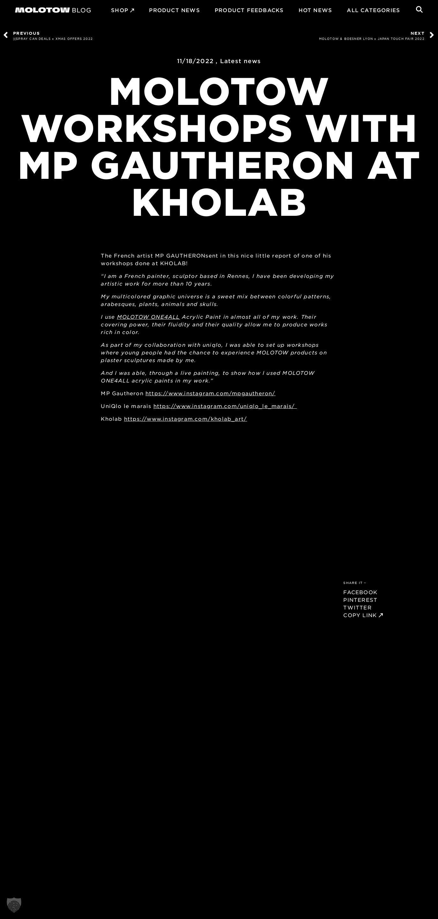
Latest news (240, 60)
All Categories (373, 10)
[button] (14, 905)
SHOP (119, 10)
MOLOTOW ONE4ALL (148, 316)
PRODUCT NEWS (174, 10)
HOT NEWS (315, 10)
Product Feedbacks (249, 10)
